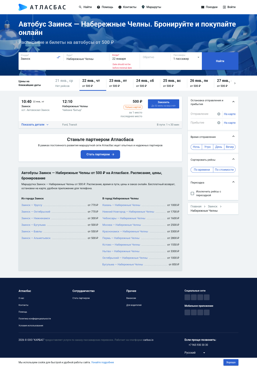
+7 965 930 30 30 (198, 344)
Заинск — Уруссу (31, 205)
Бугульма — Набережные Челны (122, 264)
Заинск (213, 206)
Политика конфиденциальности (35, 318)
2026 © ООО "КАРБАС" (31, 339)
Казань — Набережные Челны (121, 205)
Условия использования (31, 325)
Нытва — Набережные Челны (121, 251)
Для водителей (134, 305)
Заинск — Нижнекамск (35, 218)
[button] (65, 83)
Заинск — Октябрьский (35, 211)
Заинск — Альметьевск (36, 238)
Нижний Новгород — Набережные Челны (128, 211)
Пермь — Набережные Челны (121, 238)
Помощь (23, 312)
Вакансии (131, 298)
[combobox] (41, 57)
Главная (196, 206)
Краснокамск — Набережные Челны (125, 231)
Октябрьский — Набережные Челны (125, 257)
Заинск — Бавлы (31, 231)
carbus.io (148, 339)
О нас (21, 298)
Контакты (23, 305)
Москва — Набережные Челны (121, 224)
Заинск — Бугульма (33, 224)
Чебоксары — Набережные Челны (123, 218)
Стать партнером (81, 298)
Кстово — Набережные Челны (121, 244)
